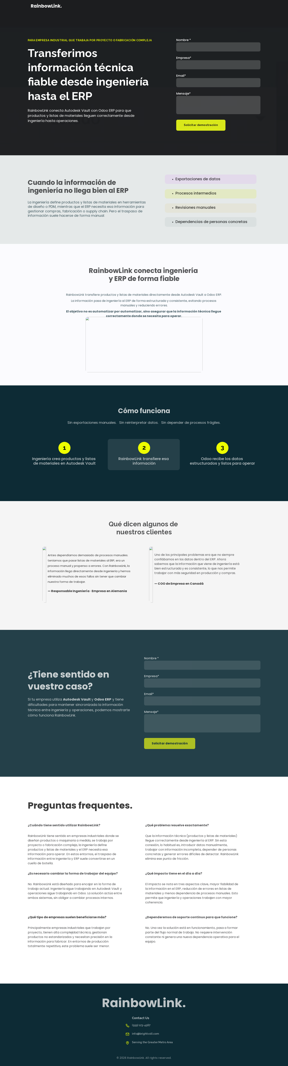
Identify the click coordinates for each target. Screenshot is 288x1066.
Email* (181, 76)
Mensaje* (183, 93)
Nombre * (183, 40)
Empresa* (183, 58)
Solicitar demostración (201, 125)
